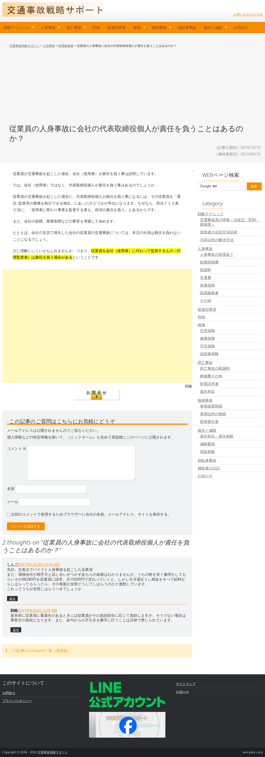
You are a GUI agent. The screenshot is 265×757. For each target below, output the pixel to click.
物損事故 (159, 27)
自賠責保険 (209, 353)
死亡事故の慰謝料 (215, 368)
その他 (205, 300)
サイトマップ (186, 684)
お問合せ (240, 27)
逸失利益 (207, 391)
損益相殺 (207, 451)
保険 (137, 27)
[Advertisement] (132, 90)
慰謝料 (205, 269)
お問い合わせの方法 (248, 14)
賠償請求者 (209, 383)
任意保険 (207, 330)
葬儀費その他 (211, 376)
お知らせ (205, 475)
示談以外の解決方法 (217, 239)
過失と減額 (213, 27)
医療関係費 (209, 262)
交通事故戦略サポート (53, 752)
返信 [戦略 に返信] (16, 630)
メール (12, 501)
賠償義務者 (209, 292)
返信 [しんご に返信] (12, 598)
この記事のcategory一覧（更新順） (40, 650)
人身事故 (48, 27)
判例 (96, 27)
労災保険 (207, 346)
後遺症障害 (116, 27)
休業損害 (207, 285)
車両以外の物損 (213, 413)
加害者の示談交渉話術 (218, 232)
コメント (16, 448)
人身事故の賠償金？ (217, 254)
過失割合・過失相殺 (217, 436)
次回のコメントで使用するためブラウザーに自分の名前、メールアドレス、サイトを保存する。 (91, 514)
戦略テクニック (16, 27)
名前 (10, 488)
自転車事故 (187, 27)
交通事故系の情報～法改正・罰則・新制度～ (230, 222)
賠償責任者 (209, 421)
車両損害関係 (211, 406)
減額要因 (207, 443)
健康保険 (207, 338)
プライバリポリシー (17, 701)
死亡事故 (73, 27)
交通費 (205, 277)
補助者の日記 (209, 468)
